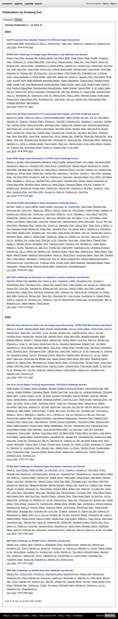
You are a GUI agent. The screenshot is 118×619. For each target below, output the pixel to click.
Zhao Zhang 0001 (28, 99)
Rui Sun (68, 425)
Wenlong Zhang (59, 251)
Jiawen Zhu (68, 452)
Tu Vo (9, 370)
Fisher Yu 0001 (82, 444)
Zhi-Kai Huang (92, 362)
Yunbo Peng (97, 329)
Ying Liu (10, 95)
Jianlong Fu (34, 407)
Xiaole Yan (62, 77)
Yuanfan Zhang (79, 333)
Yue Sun (80, 169)
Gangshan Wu (57, 437)
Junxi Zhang (69, 507)
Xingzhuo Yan (53, 92)
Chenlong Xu (34, 440)
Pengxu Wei (26, 73)
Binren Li (73, 77)
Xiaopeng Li (12, 166)
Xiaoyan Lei (12, 251)
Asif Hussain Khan (97, 99)
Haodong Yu (12, 144)
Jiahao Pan (12, 500)
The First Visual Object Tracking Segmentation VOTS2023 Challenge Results (46, 384)
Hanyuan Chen (100, 399)
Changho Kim (64, 166)
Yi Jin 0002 (73, 147)
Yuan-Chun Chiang (102, 492)
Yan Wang (77, 218)
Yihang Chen (54, 43)
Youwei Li (70, 470)
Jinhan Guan (39, 236)
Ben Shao (85, 359)
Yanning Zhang (54, 370)
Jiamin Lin (103, 62)
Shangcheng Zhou (15, 285)
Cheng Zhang (69, 370)
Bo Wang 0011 (46, 99)
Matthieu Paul (101, 418)
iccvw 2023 (11, 459)
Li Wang (105, 225)
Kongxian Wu (58, 132)
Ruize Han (55, 407)
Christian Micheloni (15, 103)
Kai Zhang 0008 (62, 58)
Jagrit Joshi (80, 84)
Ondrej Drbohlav (23, 392)
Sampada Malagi (51, 80)
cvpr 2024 (11, 47)
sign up (18, 601)
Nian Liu (25, 507)
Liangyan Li (63, 173)
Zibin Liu (92, 340)
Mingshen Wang (14, 236)
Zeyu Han (73, 240)
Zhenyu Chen (30, 403)
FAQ (68, 615)
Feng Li (107, 233)
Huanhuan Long (81, 247)
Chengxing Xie (95, 515)
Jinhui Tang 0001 (35, 125)
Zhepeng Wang (41, 437)
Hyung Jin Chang (75, 388)
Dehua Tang (81, 225)
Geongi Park (84, 88)
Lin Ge (97, 355)
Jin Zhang (101, 344)
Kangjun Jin (55, 515)
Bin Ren (10, 206)
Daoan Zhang (56, 65)
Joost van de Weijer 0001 (55, 429)
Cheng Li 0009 (76, 288)
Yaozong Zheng (38, 452)
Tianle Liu (47, 147)
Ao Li (37, 515)
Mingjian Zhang (89, 526)
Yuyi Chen (36, 333)
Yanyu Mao (73, 251)
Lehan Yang (34, 240)
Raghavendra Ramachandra (47, 88)
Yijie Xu (57, 300)
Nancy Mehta (31, 206)
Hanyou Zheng (37, 507)
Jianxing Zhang (74, 162)
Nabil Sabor (12, 511)
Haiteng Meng (13, 518)
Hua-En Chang (56, 366)
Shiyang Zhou (13, 292)
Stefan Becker (20, 399)
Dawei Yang (97, 440)
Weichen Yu (86, 355)
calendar (29, 3)
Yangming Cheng (46, 403)
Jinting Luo (54, 474)
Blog (61, 615)
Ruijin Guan (103, 95)
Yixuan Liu (53, 225)
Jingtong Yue (20, 240)
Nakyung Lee (13, 374)
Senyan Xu (11, 173)
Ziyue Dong (94, 69)
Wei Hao (65, 92)
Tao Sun (85, 236)
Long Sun (98, 121)
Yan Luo (70, 99)
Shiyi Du (45, 240)
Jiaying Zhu (50, 173)
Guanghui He (40, 511)
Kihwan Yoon (80, 125)
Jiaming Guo (47, 136)
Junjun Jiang (74, 526)
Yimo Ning (95, 173)
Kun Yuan (11, 69)
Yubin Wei (51, 77)
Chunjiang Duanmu (99, 247)
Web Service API (47, 615)
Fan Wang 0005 (102, 162)
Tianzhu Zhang (87, 448)
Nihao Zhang (100, 251)
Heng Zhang (96, 144)
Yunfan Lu (47, 300)
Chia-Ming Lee (89, 73)
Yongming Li (32, 259)
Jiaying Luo (83, 370)
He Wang (93, 433)
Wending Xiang (25, 169)
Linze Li (107, 515)
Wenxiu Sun (98, 544)
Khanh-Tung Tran (59, 392)
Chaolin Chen (100, 240)
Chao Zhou (33, 69)
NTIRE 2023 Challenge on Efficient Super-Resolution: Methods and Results (45, 466)
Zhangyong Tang (99, 425)
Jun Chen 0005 (20, 177)
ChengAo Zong (13, 455)
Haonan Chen (86, 77)
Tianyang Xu (56, 440)
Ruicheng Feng (33, 285)
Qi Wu (102, 470)
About (6, 615)
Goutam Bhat (35, 399)
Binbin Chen (24, 233)
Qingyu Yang (26, 544)
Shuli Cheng (69, 255)
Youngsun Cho (97, 370)
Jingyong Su (67, 292)
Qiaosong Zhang (67, 169)
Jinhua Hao (96, 65)
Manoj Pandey (21, 255)
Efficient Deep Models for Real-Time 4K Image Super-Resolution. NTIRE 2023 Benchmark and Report (59, 325)
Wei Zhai (102, 214)
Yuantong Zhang (54, 507)
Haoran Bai (28, 336)
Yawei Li (20, 206)
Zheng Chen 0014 (15, 58)
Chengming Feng (56, 530)
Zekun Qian (27, 422)
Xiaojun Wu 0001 (103, 437)
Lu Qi (53, 240)
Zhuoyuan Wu (74, 140)
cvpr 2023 (11, 377)
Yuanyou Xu (69, 440)
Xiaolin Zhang (92, 210)
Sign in (106, 3)
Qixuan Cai (11, 485)
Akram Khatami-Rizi (70, 259)
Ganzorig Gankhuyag (98, 125)
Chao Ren (62, 240)
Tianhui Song (35, 425)
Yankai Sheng (69, 340)
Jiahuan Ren (30, 522)
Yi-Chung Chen (76, 362)
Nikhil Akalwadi (34, 80)
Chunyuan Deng (75, 403)
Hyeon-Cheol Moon (44, 129)
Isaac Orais (89, 92)
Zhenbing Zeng (20, 351)
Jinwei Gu (45, 548)
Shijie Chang (85, 399)
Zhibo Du (78, 136)
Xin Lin (9, 240)
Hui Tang (81, 132)
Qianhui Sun (12, 544)
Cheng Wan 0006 (15, 43)
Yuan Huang (91, 62)
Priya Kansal (43, 303)
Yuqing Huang (38, 411)
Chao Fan (66, 210)
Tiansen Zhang (36, 121)
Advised (18, 20)
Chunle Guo (55, 247)
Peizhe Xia (38, 214)
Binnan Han (34, 296)
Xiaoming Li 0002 (66, 281)
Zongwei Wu (32, 58)
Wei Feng (22, 407)
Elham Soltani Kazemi (17, 425)
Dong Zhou (94, 225)
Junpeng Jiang (46, 526)
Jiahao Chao (68, 347)
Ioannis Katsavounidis (54, 117)
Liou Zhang (19, 221)
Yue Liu (69, 414)
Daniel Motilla (60, 329)
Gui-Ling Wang (56, 73)
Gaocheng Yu (13, 347)
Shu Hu (80, 530)
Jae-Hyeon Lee (14, 129)
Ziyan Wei (99, 255)
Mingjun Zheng (24, 244)
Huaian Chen (59, 147)
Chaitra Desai (86, 80)
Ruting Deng (12, 99)
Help (34, 615)
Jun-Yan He (77, 407)
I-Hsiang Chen (72, 366)
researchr (7, 3)
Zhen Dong (95, 578)
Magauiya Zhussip (38, 485)
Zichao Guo (53, 351)
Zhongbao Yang (40, 244)
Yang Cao (18, 140)
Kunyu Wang (80, 556)
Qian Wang (103, 117)
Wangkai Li (79, 214)
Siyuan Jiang (25, 173)
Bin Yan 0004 (83, 440)
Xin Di (57, 136)
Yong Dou (67, 177)
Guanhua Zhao (19, 192)
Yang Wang (91, 214)
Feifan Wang (81, 433)
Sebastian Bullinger (52, 399)
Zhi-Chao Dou (40, 73)
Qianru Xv (11, 526)
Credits (25, 615)
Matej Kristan (12, 388)
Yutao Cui (61, 403)
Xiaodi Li (41, 414)
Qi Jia (86, 144)
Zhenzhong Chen (85, 507)
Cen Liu (72, 329)
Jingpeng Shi (53, 522)
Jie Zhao (46, 396)
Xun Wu (86, 581)
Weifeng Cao (44, 251)
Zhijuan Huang (65, 62)
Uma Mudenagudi (34, 84)
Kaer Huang (25, 411)
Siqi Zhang (99, 77)
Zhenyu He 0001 (101, 407)
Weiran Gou (103, 340)
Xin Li (49, 414)
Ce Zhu (66, 515)
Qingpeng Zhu (13, 548)
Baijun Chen (25, 362)
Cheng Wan (74, 206)
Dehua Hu (52, 236)
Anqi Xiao (11, 440)
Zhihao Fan (21, 281)
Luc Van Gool (75, 429)
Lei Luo (44, 515)
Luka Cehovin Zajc (94, 388)
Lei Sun (99, 333)
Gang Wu (32, 526)
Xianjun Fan (55, 340)
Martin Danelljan (39, 388)
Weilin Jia (31, 251)
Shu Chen (89, 288)
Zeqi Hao (66, 407)
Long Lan (95, 236)
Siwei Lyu (90, 530)
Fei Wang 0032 (66, 433)
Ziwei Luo (70, 530)
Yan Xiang (33, 344)
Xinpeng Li (81, 470)
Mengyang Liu (39, 362)
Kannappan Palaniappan (65, 418)
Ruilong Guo (87, 251)
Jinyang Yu (34, 177)
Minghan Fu (77, 92)
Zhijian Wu (66, 522)
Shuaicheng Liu (83, 474)
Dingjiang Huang (81, 522)
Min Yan (84, 117)
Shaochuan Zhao (21, 452)
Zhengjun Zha (31, 140)
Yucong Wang (99, 474)
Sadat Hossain (70, 88)
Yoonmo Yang (79, 129)
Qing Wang (95, 218)
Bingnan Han (12, 65)
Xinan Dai (23, 485)
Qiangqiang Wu (85, 437)
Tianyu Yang (31, 444)
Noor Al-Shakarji (81, 396)
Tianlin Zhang (28, 518)
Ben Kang (60, 411)
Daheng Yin (12, 362)
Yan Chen (18, 403)
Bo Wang (75, 233)
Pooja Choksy (67, 84)
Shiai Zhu (60, 355)
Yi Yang (42, 444)
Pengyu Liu (58, 414)
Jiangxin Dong (19, 125)
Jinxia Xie (22, 440)
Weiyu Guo (81, 300)
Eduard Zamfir (46, 58)
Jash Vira (88, 429)
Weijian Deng (60, 504)
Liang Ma (99, 288)
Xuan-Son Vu (75, 392)
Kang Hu (41, 522)
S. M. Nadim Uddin (101, 88)
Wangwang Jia (23, 95)
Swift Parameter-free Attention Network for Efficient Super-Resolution (42, 40)
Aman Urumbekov (36, 92)
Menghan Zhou (52, 125)
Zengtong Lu (89, 504)
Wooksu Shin (102, 422)
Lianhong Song (56, 244)
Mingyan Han (13, 474)
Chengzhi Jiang (39, 474)
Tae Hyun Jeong (63, 129)
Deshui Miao (25, 418)
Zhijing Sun (37, 173)
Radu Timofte (91, 58)
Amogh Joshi (19, 80)
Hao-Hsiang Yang (39, 366)
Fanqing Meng (74, 581)
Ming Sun (22, 69)
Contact (16, 615)
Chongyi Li (98, 281)
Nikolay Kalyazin (57, 485)
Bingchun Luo (13, 303)
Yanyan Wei (81, 99)
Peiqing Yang (61, 285)
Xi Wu (99, 530)
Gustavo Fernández (61, 396)
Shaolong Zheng (99, 359)
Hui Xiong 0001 (95, 300)
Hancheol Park (85, 418)
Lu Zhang (74, 448)
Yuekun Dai (47, 285)
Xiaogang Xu (12, 73)
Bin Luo (91, 414)
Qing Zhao (106, 69)
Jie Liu (22, 251)
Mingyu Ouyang (104, 504)
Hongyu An (45, 69)
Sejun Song (50, 166)
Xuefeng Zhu (81, 452)
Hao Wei (60, 121)
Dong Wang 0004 (49, 433)
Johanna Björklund (92, 392)
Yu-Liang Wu (97, 489)
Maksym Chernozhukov (40, 255)
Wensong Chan (66, 225)
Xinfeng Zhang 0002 (62, 69)
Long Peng (34, 136)
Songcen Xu (39, 218)
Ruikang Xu (40, 559)
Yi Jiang (51, 411)
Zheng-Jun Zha (50, 288)
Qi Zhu (20, 247)
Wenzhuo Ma (13, 507)
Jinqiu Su (41, 370)
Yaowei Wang (26, 437)
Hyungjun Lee (88, 411)
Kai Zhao (108, 65)
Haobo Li (10, 244)
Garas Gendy (101, 507)
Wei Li (83, 229)
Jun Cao (63, 288)
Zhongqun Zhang (40, 392)
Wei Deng (92, 132)
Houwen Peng (13, 422)
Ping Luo (100, 414)
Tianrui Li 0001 (43, 518)
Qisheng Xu (37, 95)
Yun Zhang (73, 229)
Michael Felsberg (57, 388)
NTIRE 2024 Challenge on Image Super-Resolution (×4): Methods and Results (46, 54)
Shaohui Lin (93, 229)
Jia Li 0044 (88, 162)
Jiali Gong (95, 347)
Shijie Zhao (31, 221)
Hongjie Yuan (74, 504)
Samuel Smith (103, 92)
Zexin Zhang (83, 329)
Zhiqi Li (42, 43)
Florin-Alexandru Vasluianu (38, 162)
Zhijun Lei (29, 117)
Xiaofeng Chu (35, 281)
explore (18, 3)
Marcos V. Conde (14, 117)
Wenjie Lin (26, 474)
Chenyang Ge (73, 121)
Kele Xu (48, 95)
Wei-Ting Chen (22, 366)
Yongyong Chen (52, 292)
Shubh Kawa (93, 84)
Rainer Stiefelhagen (53, 425)
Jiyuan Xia (29, 559)
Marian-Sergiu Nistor (58, 362)
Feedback (78, 615)
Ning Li (20, 414)
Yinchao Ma (12, 418)
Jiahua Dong (91, 403)
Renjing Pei (100, 136)
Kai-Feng (38, 292)
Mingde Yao (53, 559)
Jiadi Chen (67, 247)
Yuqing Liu (78, 43)
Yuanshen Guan (14, 559)
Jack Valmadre (34, 429)
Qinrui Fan (41, 530)
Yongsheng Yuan (31, 448)
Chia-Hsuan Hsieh (89, 366)
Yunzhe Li (84, 173)
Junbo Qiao (45, 229)
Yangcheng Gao (14, 522)
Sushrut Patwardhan (22, 88)
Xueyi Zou (25, 333)
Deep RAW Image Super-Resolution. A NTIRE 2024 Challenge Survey (42, 158)
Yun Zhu (31, 370)
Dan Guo (43, 247)
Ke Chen (74, 173)
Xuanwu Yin (90, 43)
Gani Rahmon (41, 422)
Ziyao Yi (23, 344)
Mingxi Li (28, 340)
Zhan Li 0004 (73, 95)
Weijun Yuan (59, 95)
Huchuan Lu (80, 414)
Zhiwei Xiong (67, 559)
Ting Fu (32, 355)
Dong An (94, 396)
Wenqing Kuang (88, 95)
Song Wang (12, 437)
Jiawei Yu (62, 236)
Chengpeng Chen (37, 351)
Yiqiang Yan (67, 125)
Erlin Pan (103, 481)
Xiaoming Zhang (79, 515)
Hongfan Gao (82, 347)
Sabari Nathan (28, 303)
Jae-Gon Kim (93, 129)
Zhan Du (24, 121)
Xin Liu (93, 117)
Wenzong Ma (68, 300)
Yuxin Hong (51, 62)
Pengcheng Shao (86, 422)
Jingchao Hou (26, 511)
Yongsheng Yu (42, 65)
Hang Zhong (51, 169)
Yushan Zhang (26, 396)
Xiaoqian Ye (12, 121)
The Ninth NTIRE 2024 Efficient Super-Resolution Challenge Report (41, 203)
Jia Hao (53, 333)
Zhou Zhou (55, 347)
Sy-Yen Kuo (105, 366)
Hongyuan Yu (31, 43)
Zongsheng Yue (84, 281)
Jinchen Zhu (96, 522)
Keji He (56, 210)
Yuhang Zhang (41, 340)
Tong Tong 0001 (20, 136)
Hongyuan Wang (84, 255)
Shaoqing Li (12, 344)
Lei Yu (61, 470)
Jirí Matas (25, 388)
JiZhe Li (24, 144)
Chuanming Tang (81, 425)
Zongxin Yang (54, 444)
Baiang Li (11, 247)
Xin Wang (107, 530)
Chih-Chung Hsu (72, 73)
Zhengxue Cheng (46, 355)
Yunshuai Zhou (59, 229)
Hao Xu (10, 92)
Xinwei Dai (71, 132)
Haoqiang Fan (68, 474)
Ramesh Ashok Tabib (43, 266)
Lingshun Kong (13, 336)
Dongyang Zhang (33, 147)
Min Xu (45, 440)
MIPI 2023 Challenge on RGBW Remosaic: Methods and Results (39, 570)
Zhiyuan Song (80, 69)
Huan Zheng (94, 518)
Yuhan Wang (85, 240)
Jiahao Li (10, 414)
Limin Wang (105, 433)
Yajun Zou (67, 43)
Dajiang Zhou (73, 355)
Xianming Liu (60, 526)
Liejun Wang (19, 259)
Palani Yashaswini (69, 80)
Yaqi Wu (10, 281)
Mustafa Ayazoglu (90, 336)
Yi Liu (85, 218)
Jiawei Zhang (98, 581)
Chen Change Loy (77, 285)
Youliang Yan (64, 333)
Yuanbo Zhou (43, 132)
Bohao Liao (67, 136)
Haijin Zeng (27, 292)
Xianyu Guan (27, 65)
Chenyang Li (102, 411)
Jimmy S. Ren (50, 281)
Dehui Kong (45, 344)
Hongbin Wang (41, 347)
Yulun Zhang (77, 58)
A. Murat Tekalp (37, 77)
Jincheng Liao (38, 233)
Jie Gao (45, 407)
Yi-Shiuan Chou (47, 263)
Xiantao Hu (11, 411)
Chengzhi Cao (95, 556)
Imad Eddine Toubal (16, 429)
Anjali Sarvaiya (51, 84)
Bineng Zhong (54, 452)
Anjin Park (65, 351)
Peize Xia (89, 136)
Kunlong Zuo (103, 43)
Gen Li (91, 333)
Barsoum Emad (19, 229)
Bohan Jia (33, 229)
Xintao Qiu (31, 132)
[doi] (31, 47)
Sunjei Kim (19, 132)
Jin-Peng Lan (73, 411)
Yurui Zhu (24, 288)
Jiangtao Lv (86, 121)
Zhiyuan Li (50, 121)
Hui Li (106, 522)
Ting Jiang (93, 470)
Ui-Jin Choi (28, 129)
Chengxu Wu (28, 530)
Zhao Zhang (64, 233)
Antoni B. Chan (70, 399)
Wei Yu (108, 300)
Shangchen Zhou (53, 544)
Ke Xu (56, 344)
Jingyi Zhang (99, 244)
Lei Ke (38, 396)
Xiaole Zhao (58, 518)
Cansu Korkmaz (21, 77)
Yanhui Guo (21, 92)
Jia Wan (35, 433)
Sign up (113, 3)
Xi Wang (63, 511)
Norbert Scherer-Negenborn (63, 422)
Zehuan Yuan (47, 448)
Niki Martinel (32, 103)
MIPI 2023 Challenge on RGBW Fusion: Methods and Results (38, 541)
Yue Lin (108, 329)
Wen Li (38, 117)
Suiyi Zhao (60, 99)
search (38, 3)
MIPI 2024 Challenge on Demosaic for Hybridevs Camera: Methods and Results (47, 277)
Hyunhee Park (37, 166)
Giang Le (57, 255)
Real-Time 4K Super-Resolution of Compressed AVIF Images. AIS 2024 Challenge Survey (52, 114)
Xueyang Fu (36, 288)
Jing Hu (17, 530)
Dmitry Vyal (71, 485)
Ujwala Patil (19, 84)
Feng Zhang (27, 347)
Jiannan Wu (71, 437)
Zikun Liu (23, 166)
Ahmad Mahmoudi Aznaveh (94, 259)
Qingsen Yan (20, 370)
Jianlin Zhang (62, 448)
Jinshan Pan (55, 221)
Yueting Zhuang (96, 452)
